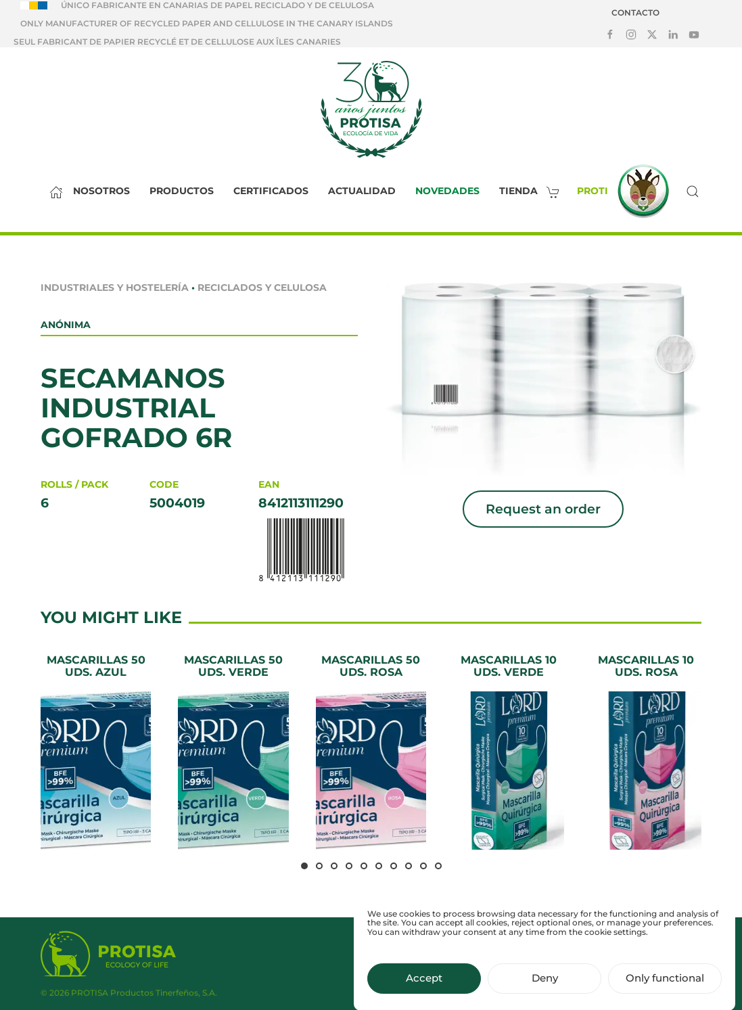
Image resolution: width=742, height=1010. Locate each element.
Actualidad (362, 191)
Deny (545, 990)
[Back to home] (371, 109)
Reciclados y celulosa (262, 287)
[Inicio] (53, 191)
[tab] (304, 866)
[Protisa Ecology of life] (108, 955)
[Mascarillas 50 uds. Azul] (96, 752)
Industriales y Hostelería (115, 287)
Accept (424, 990)
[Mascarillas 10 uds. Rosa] (646, 752)
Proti (626, 191)
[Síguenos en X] (652, 34)
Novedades (447, 191)
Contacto (635, 12)
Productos (181, 191)
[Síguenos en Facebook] (610, 34)
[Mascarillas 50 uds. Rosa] (371, 752)
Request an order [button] (543, 509)
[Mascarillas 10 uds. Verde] (508, 752)
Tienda (533, 190)
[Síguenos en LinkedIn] (673, 34)
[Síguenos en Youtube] (694, 34)
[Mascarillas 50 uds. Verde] (233, 752)
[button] (693, 191)
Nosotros (101, 191)
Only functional (665, 990)
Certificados (270, 191)
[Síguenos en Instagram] (631, 34)
